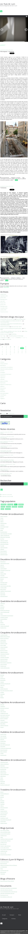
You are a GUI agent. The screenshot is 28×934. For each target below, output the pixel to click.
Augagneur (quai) (4, 818)
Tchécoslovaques (4, 470)
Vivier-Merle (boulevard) (5, 819)
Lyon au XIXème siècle (5, 832)
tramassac (20, 279)
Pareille (2, 528)
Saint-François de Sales (5, 586)
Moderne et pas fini (4, 334)
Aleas (1, 868)
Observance (3, 655)
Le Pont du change (4, 861)
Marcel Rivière (3, 437)
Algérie (1, 521)
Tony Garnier (3, 736)
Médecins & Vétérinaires (5, 384)
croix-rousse (10, 504)
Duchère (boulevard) (5, 785)
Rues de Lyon (3, 844)
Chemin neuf (3, 666)
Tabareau (2, 603)
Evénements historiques (5, 374)
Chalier (2, 753)
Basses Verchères (4, 638)
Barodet (2, 608)
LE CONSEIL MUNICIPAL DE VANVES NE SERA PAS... (11, 321)
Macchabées (3, 641)
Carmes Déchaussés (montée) (7, 460)
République (3, 561)
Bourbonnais (3, 769)
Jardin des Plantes (4, 544)
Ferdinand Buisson (4, 793)
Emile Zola (2, 593)
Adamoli (2, 549)
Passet (1, 456)
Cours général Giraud (5, 474)
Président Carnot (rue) (5, 570)
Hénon (1, 433)
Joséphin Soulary (4, 617)
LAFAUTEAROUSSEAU (5, 325)
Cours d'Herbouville (4, 612)
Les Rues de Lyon (7, 4)
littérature (21, 506)
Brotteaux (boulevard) (5, 683)
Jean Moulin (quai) (4, 526)
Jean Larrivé (3, 816)
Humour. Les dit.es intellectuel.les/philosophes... (11, 328)
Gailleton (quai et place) (5, 591)
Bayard (2, 579)
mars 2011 (2, 301)
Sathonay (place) (4, 540)
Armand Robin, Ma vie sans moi (7, 319)
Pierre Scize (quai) (4, 767)
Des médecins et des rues (6, 897)
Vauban (2, 682)
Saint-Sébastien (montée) (6, 533)
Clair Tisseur (3, 711)
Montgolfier (3, 680)
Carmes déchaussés (5, 668)
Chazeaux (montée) (4, 654)
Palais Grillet (3, 573)
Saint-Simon (3, 771)
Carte (3, 403)
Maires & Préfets (4, 381)
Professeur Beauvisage (5, 748)
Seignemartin (3, 465)
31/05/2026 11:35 (4, 337)
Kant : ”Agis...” (3, 336)
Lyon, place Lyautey (4, 830)
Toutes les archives (4, 311)
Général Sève (3, 523)
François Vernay (4, 659)
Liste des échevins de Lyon (6, 890)
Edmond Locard (3, 661)
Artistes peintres (4, 363)
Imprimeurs (2, 376)
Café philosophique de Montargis (15, 336)
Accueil (4, 915)
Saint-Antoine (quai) (4, 563)
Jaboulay (2, 704)
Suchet (1, 572)
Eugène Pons (3, 627)
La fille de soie (3, 842)
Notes (19, 915)
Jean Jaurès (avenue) (5, 715)
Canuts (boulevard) (4, 626)
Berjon (1, 779)
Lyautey (2, 692)
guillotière (21, 504)
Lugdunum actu (3, 851)
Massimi (2, 739)
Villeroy (2, 806)
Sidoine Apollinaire (4, 764)
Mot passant (3, 872)
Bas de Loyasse (3, 650)
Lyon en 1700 (3, 853)
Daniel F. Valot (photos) (5, 846)
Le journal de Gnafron (5, 833)
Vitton (1, 695)
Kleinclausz (2, 743)
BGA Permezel (3, 863)
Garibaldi (2, 694)
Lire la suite (6, 287)
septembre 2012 (4, 296)
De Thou (2, 539)
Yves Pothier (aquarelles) (6, 849)
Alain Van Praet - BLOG (16, 326)
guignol (13, 178)
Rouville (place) (3, 532)
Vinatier (2, 795)
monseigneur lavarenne (5, 178)
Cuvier (1, 676)
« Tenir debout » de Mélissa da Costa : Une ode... (11, 331)
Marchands (2, 382)
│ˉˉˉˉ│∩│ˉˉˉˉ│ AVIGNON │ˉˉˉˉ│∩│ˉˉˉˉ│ (18, 337)
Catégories (4, 918)
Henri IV (2, 565)
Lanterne (2, 525)
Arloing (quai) (3, 772)
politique (8, 506)
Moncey (2, 797)
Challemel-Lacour (4, 713)
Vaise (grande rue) (4, 774)
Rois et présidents (4, 393)
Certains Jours (3, 835)
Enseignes (2, 372)
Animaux (2, 362)
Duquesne (2, 678)
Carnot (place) (3, 568)
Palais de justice (4, 652)
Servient (2, 809)
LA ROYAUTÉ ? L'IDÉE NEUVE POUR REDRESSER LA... (11, 323)
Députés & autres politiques (6, 369)
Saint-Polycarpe (3, 547)
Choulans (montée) (4, 657)
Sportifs (2, 396)
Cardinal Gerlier (3, 635)
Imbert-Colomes (3, 516)
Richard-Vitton (3, 814)
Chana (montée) (4, 647)
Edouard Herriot (4, 442)
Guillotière (2, 706)
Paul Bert (2, 804)
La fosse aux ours (4, 870)
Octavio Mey (3, 640)
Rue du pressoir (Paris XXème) (7, 881)
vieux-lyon (15, 279)
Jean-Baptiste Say (4, 542)
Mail (1, 620)
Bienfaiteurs (3, 365)
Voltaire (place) (3, 447)
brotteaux (14, 506)
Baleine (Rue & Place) (5, 636)
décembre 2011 (3, 299)
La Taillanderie (3, 867)
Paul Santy (2, 746)
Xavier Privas (3, 734)
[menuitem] (4, 915)
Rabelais (2, 802)
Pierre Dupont (3, 551)
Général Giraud (3, 554)
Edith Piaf (2, 783)
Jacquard (2, 607)
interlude (2, 379)
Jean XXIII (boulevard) (5, 744)
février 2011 (3, 303)
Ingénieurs (2, 377)
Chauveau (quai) (4, 762)
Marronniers (3, 589)
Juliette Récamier (4, 688)
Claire (1, 778)
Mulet (1, 530)
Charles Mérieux (4, 722)
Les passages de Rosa (5, 840)
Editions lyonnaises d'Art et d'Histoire (8, 865)
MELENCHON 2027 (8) (5, 326)
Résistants (2, 391)
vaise (2, 509)
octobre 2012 (3, 294)
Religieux (2, 389)
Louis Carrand (3, 664)
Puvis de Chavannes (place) (6, 690)
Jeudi (1, 339)
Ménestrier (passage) (5, 537)
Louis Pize (2, 624)
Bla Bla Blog (13, 334)
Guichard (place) (4, 812)
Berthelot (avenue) (4, 708)
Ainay (1, 580)
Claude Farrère (3, 811)
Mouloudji (2, 781)
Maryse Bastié (3, 751)
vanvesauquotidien (4, 322)
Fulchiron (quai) (3, 643)
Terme (1, 518)
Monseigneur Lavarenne (7, 51)
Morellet (2, 675)
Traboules (2, 874)
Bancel (1, 792)
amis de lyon (18, 178)
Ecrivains (18, 177)
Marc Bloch (2, 723)
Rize (1, 799)
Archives (13, 918)
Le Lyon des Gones (4, 847)
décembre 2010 (3, 306)
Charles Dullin (3, 587)
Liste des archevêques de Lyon (7, 893)
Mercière (2, 566)
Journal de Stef (7, 339)
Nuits (1, 614)
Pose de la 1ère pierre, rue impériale (8, 888)
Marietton (2, 765)
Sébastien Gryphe (4, 717)
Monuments (3, 388)
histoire (3, 506)
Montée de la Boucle (5, 610)
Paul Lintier (2, 594)
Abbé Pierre (3, 776)
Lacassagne (3, 821)
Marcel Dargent (3, 750)
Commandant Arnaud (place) (6, 615)
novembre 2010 (3, 308)
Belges (1, 687)
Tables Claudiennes (4, 535)
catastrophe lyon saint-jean (6, 279)
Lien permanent (4, 177)
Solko (1, 837)
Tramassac (3, 188)
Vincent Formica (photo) (5, 854)
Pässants (2, 720)
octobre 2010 (3, 309)
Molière (2, 697)
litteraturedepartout (20, 319)
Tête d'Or (2, 685)
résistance (3, 504)
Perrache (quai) (3, 582)
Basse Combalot (4, 718)
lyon (16, 504)
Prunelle (2, 546)
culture (11, 180)
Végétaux (18, 278)
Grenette (2, 575)
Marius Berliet (3, 737)
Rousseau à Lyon (4, 895)
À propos (12, 915)
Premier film (3, 741)
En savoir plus (17, 933)
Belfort (1, 622)
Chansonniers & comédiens (6, 367)
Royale (1, 519)
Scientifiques (3, 395)
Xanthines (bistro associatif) (6, 839)
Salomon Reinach (4, 725)
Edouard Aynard (4, 807)
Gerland (2, 710)
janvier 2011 (3, 304)
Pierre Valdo (3, 645)
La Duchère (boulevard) (5, 451)
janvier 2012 (3, 297)
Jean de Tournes (4, 577)
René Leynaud (3, 552)
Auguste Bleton (3, 619)
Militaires (2, 386)
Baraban (2, 800)
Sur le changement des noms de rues (8, 891)
